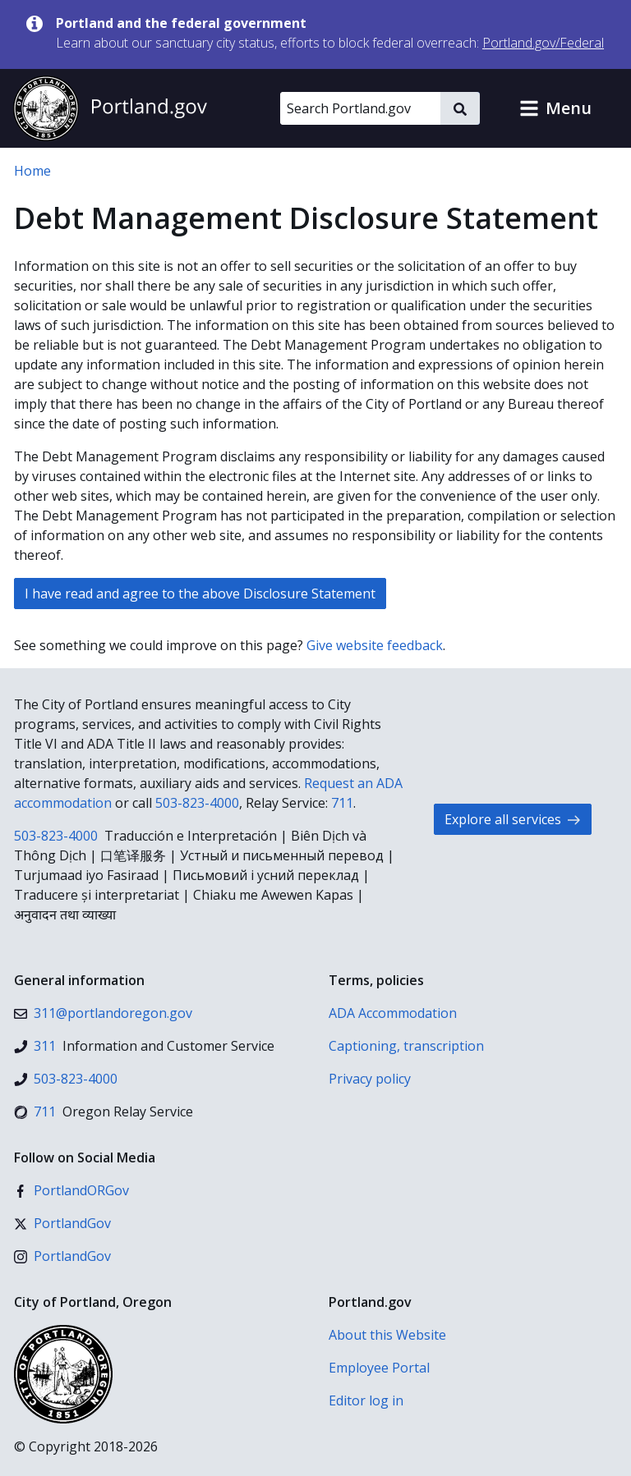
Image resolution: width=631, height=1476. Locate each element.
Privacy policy (370, 1079)
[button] (555, 108)
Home (32, 171)
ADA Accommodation (393, 1013)
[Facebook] (71, 1190)
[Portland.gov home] (110, 108)
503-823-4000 (197, 803)
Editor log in (366, 1400)
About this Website (387, 1335)
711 (342, 803)
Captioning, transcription (406, 1046)
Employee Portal (379, 1368)
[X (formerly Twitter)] (62, 1223)
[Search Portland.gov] (360, 108)
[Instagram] (62, 1256)
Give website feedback (374, 645)
